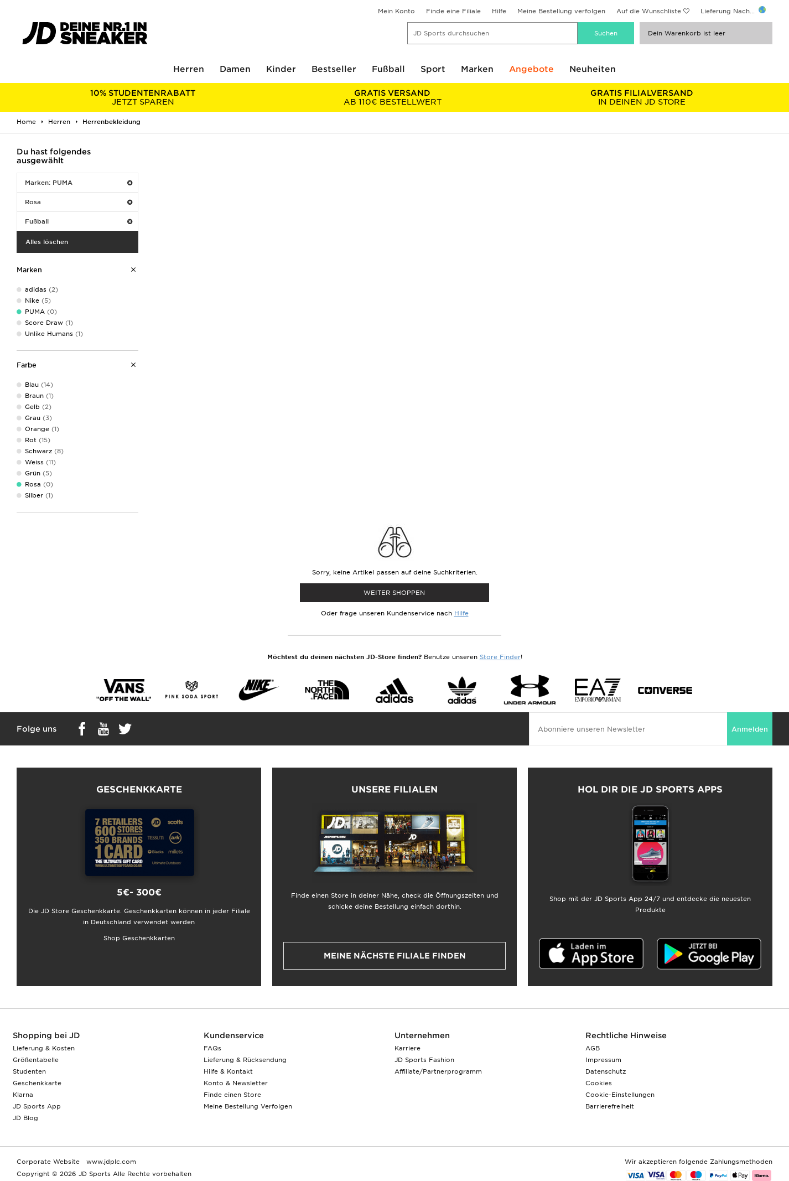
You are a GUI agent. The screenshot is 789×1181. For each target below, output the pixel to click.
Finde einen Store (232, 1095)
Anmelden (749, 729)
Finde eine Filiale (453, 11)
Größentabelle (36, 1060)
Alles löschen (46, 242)
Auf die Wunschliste (648, 11)
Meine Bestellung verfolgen (561, 11)
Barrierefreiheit (609, 1106)
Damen (235, 69)
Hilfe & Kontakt (228, 1071)
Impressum (603, 1060)
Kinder (281, 69)
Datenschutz (605, 1071)
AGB (592, 1048)
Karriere (408, 1048)
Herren (188, 69)
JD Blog (25, 1118)
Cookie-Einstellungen (620, 1095)
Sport (433, 69)
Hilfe (499, 11)
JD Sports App (37, 1106)
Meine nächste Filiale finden (395, 955)
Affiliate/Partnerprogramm (438, 1071)
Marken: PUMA (78, 183)
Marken (477, 69)
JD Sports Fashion (424, 1060)
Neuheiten (592, 69)
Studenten (29, 1071)
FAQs (212, 1048)
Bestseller (334, 69)
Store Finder (500, 657)
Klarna (23, 1095)
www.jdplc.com (110, 1162)
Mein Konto (396, 11)
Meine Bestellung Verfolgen (248, 1106)
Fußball (388, 69)
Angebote (531, 69)
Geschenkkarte (37, 1083)
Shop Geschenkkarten (139, 938)
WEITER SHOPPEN (394, 593)
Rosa (78, 202)
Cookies (598, 1083)
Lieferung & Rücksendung (245, 1060)
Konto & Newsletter (236, 1083)
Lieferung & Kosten (44, 1048)
